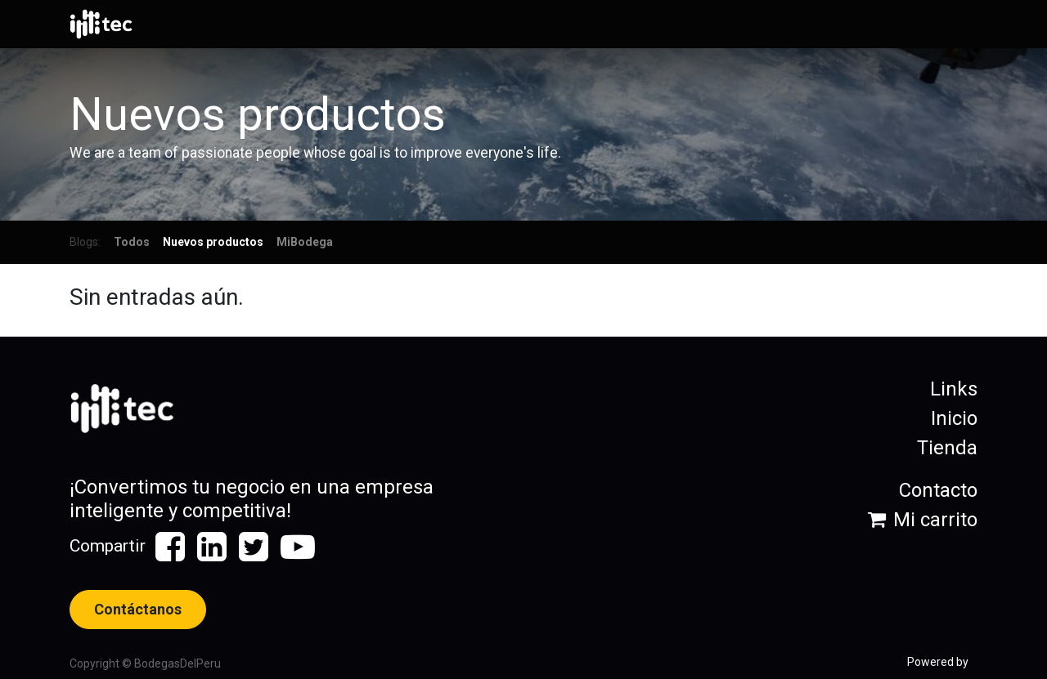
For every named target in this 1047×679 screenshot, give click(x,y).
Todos (132, 241)
